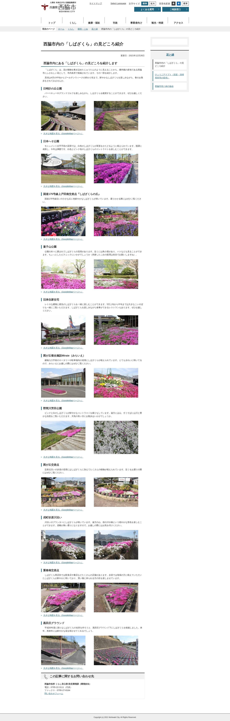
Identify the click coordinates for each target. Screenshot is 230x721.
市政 (115, 23)
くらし (72, 23)
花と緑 (94, 29)
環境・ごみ (83, 29)
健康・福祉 (94, 23)
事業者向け (136, 23)
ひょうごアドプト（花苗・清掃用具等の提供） (169, 76)
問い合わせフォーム (53, 693)
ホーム (61, 29)
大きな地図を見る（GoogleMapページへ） (63, 133)
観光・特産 (157, 23)
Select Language (118, 3)
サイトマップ (95, 3)
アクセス (178, 23)
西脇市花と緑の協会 (164, 86)
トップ (51, 23)
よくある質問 (147, 9)
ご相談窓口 (175, 9)
